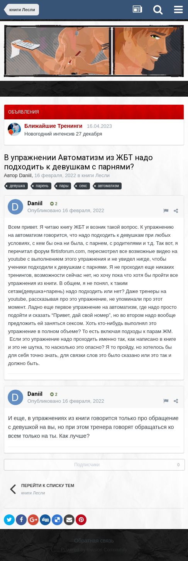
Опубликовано (65, 210)
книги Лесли (95, 175)
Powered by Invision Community (94, 550)
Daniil (25, 175)
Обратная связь (94, 541)
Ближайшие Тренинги (53, 126)
